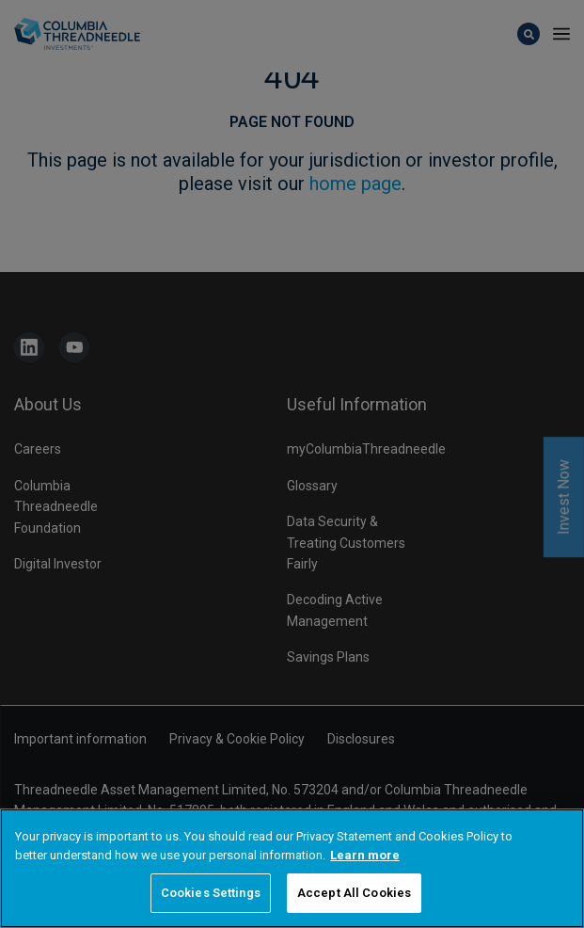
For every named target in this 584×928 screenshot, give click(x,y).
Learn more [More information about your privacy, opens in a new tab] (365, 855)
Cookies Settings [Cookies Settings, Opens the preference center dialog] (210, 893)
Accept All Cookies (354, 893)
